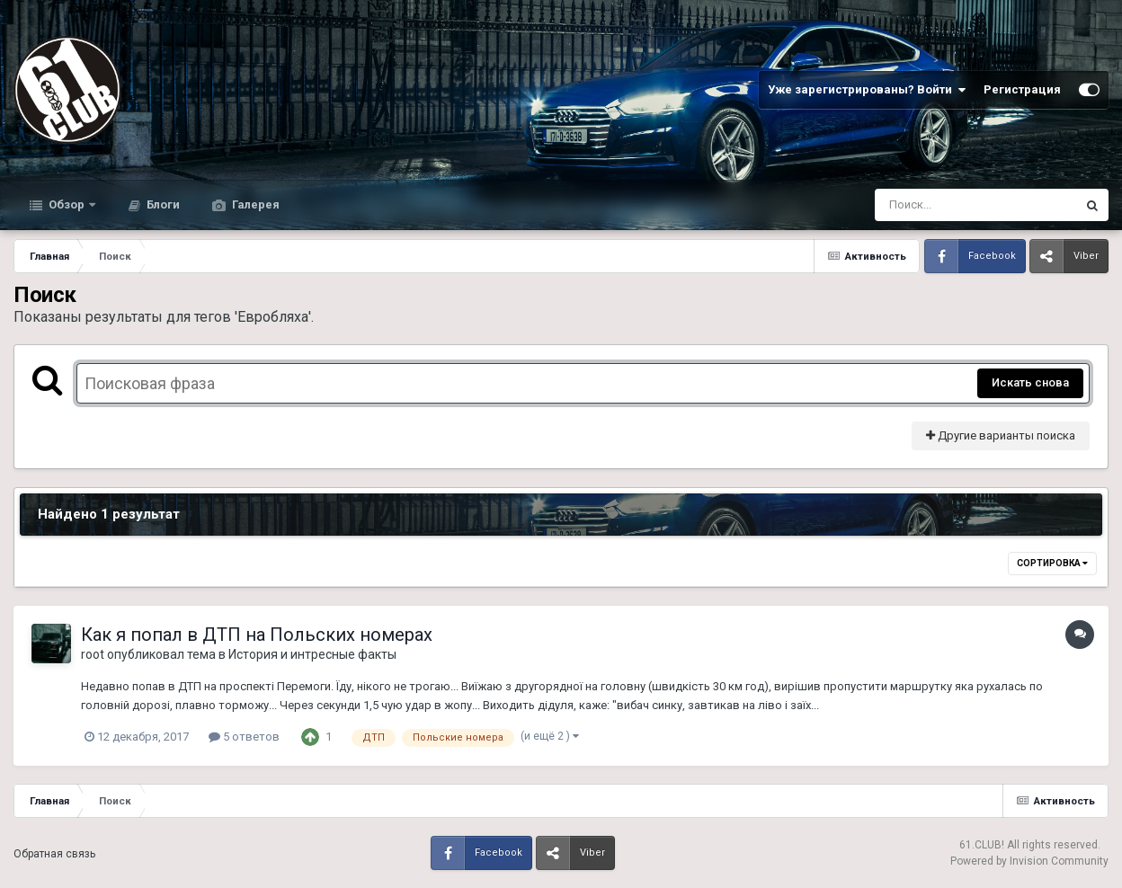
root (92, 654)
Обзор (66, 204)
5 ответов (244, 736)
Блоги (162, 204)
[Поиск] (942, 205)
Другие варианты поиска (1000, 435)
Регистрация (1022, 89)
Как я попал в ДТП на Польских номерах (256, 634)
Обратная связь (54, 854)
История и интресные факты (312, 654)
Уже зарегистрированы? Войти (867, 90)
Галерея (254, 204)
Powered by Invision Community (1029, 861)
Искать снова (1030, 382)
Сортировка (1052, 563)
